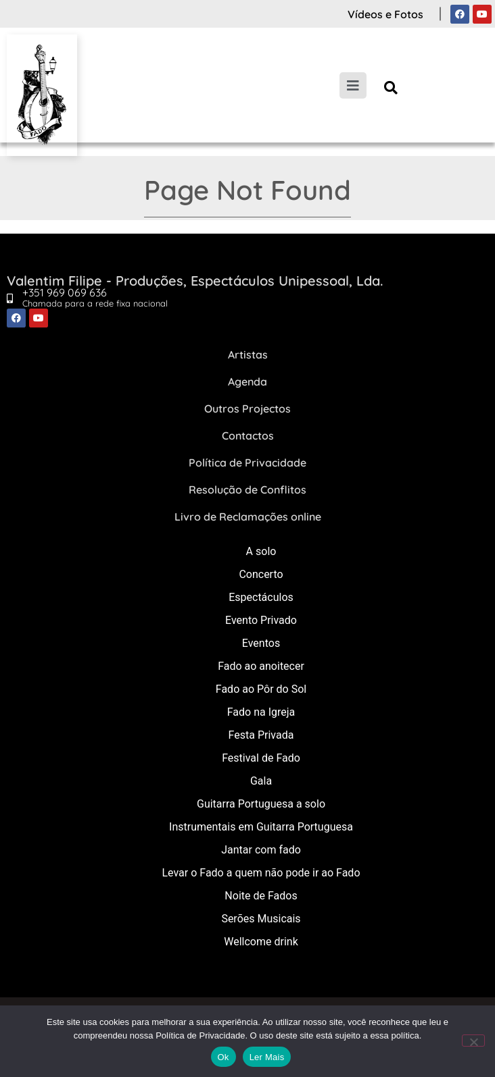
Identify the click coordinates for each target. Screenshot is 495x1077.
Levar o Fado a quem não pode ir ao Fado (261, 872)
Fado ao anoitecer (261, 666)
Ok (223, 1057)
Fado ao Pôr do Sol (261, 689)
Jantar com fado (261, 849)
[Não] (473, 1040)
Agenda (247, 381)
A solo (261, 551)
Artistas (248, 354)
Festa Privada (261, 735)
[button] (391, 87)
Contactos (248, 435)
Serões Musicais (260, 918)
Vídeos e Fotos (385, 14)
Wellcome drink (261, 941)
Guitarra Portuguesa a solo (261, 803)
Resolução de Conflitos (247, 489)
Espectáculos (261, 597)
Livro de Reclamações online (247, 516)
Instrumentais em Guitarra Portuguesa (261, 826)
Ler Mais (267, 1057)
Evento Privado (261, 620)
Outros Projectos (247, 408)
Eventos (261, 643)
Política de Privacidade (247, 462)
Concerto (261, 574)
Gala (261, 780)
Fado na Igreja (261, 712)
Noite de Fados (261, 895)
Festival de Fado (261, 758)
